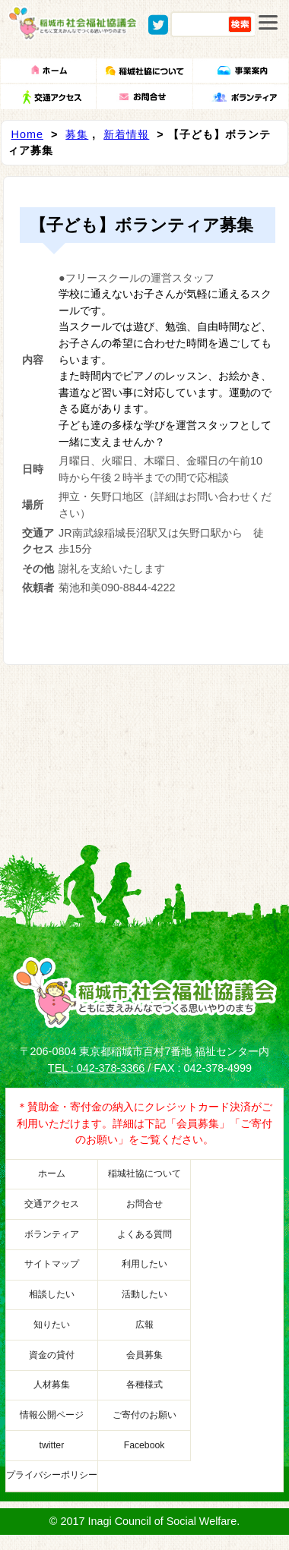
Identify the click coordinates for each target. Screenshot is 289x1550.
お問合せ (144, 1204)
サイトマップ (51, 1264)
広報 (144, 1324)
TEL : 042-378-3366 (96, 1068)
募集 (76, 134)
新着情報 (126, 134)
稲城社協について (144, 1173)
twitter (52, 1445)
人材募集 (51, 1384)
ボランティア (51, 1234)
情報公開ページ (52, 1415)
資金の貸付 (52, 1355)
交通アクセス (51, 1204)
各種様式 (144, 1384)
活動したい (144, 1294)
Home (27, 134)
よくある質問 (144, 1234)
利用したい (144, 1264)
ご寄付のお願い (144, 1415)
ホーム (51, 1173)
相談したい (52, 1294)
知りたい (51, 1324)
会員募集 (144, 1355)
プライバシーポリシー (51, 1475)
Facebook (144, 1445)
